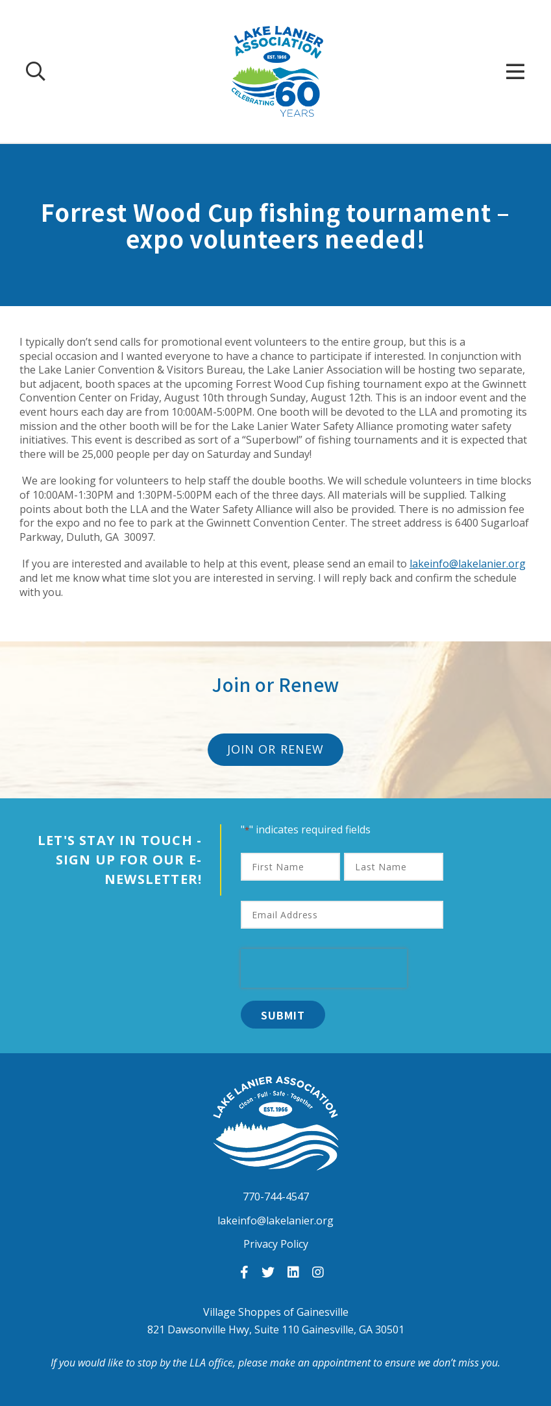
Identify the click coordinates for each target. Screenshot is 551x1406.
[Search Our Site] (35, 71)
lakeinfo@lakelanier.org (468, 563)
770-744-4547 (276, 1197)
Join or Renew (275, 749)
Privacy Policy (275, 1244)
